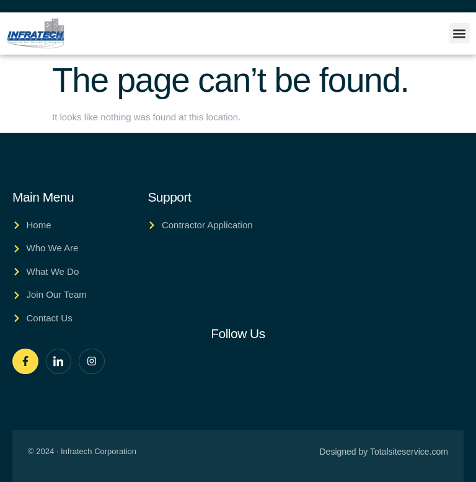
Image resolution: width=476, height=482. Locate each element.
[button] (459, 33)
